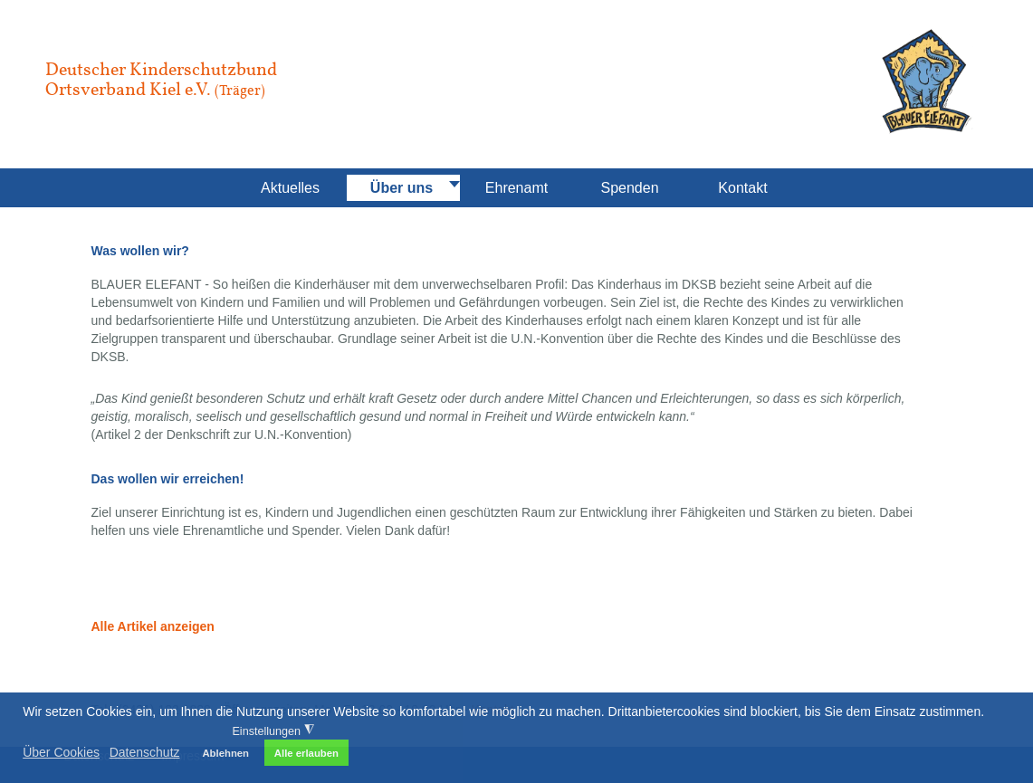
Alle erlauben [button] (306, 753)
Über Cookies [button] (61, 752)
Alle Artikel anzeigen (153, 626)
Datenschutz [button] (145, 752)
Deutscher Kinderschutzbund (161, 69)
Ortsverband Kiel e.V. (155, 88)
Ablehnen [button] (225, 753)
